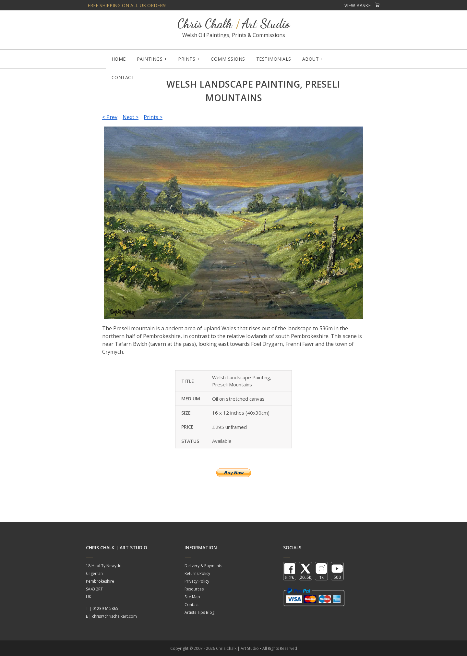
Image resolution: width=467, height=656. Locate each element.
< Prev (109, 117)
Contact (123, 77)
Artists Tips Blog (199, 612)
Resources (194, 589)
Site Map (192, 597)
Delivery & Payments (203, 565)
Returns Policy (197, 573)
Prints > (153, 117)
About (310, 59)
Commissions (228, 59)
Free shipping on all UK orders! (127, 5)
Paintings (150, 59)
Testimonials (273, 59)
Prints (186, 59)
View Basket (361, 5)
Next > (130, 117)
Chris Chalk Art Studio (233, 23)
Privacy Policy (197, 581)
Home (119, 59)
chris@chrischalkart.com (114, 616)
